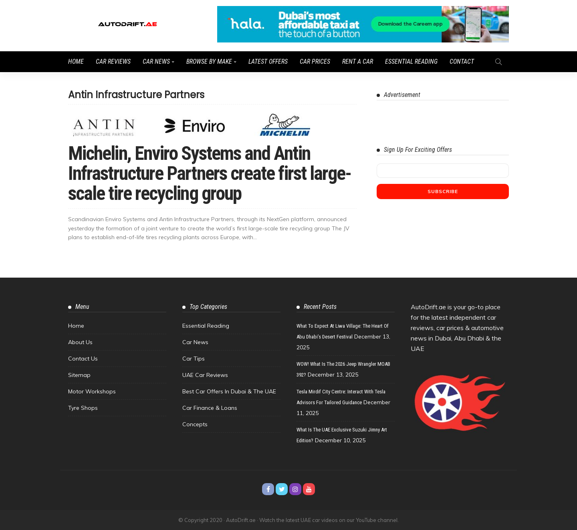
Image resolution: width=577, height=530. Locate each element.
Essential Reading (411, 61)
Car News (156, 61)
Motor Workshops (92, 391)
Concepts (195, 424)
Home (76, 61)
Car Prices (315, 61)
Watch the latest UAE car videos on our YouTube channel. (329, 520)
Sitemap (79, 375)
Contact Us (83, 358)
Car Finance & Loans (209, 407)
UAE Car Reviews (205, 375)
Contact (462, 61)
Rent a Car (357, 61)
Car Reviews (113, 61)
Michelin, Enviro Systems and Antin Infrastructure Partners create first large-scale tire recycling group (209, 173)
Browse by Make (209, 61)
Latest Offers (268, 61)
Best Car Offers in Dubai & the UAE (229, 391)
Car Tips (193, 358)
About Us (80, 342)
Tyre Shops (83, 407)
